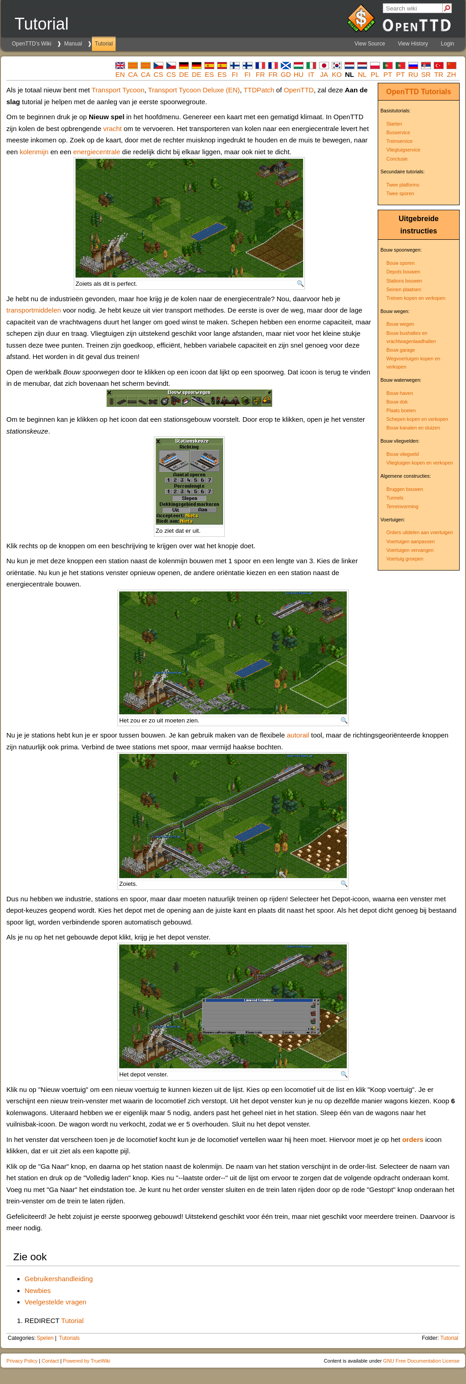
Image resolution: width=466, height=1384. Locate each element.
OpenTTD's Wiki (31, 43)
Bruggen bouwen (404, 489)
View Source (370, 43)
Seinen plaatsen (403, 289)
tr (438, 74)
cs (158, 74)
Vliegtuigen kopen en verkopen (419, 462)
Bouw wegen (400, 324)
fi (235, 74)
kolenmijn (34, 152)
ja (324, 74)
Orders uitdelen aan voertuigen (419, 532)
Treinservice (399, 141)
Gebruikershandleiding (59, 1279)
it (311, 74)
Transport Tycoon (117, 90)
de (184, 74)
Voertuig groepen (404, 558)
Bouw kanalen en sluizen (413, 427)
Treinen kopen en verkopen (415, 298)
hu (299, 74)
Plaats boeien (401, 410)
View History (413, 43)
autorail (298, 735)
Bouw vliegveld (402, 454)
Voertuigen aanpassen (410, 541)
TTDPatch (258, 90)
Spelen (44, 1338)
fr (260, 74)
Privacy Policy (21, 1361)
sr (426, 74)
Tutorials (436, 92)
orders (413, 1139)
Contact (50, 1361)
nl (362, 74)
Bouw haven (399, 393)
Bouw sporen (400, 263)
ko (337, 74)
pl (375, 74)
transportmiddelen (33, 310)
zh (451, 74)
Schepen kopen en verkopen (417, 419)
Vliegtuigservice (403, 149)
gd (286, 74)
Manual (73, 43)
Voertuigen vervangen (410, 550)
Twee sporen (400, 193)
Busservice (398, 132)
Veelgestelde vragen (55, 1302)
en (120, 74)
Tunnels (395, 497)
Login (447, 43)
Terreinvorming (402, 506)
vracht (112, 128)
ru (413, 74)
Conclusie (397, 159)
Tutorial (104, 43)
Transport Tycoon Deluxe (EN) (194, 90)
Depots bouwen (403, 271)
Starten (394, 123)
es (209, 74)
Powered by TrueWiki (86, 1361)
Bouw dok (397, 401)
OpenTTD (402, 92)
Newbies (38, 1290)
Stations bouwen (404, 280)
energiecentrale (96, 152)
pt (387, 74)
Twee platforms (402, 184)
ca (133, 74)
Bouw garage (400, 350)
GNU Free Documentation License (421, 1361)
